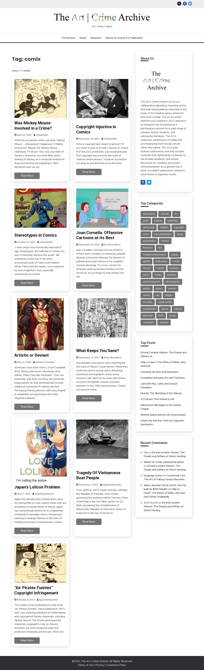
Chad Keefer (110, 138)
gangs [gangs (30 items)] (174, 254)
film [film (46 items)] (160, 247)
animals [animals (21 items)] (165, 213)
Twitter (190, 4)
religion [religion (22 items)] (169, 295)
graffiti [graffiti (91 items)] (146, 261)
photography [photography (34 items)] (173, 281)
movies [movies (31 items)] (147, 268)
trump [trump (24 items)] (172, 315)
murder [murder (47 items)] (160, 268)
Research (96, 37)
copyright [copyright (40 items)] (179, 227)
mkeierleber (42, 134)
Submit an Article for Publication (124, 37)
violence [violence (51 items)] (164, 322)
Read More (27, 175)
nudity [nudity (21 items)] (158, 274)
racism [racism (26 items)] (146, 295)
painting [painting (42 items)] (171, 274)
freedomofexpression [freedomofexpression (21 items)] (154, 254)
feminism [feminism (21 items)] (148, 247)
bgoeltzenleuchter (44, 493)
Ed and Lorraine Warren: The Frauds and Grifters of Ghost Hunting (163, 506)
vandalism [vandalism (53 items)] (148, 322)
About (82, 37)
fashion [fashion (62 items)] (165, 240)
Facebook (185, 4)
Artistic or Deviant (31, 355)
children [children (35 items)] (164, 227)
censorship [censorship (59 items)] (148, 227)
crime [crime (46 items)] (146, 234)
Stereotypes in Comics (35, 235)
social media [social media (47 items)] (164, 302)
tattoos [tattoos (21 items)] (178, 308)
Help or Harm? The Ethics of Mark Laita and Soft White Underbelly (164, 492)
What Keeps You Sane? (97, 350)
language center (153, 475)
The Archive (68, 37)
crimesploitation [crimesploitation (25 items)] (162, 234)
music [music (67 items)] (146, 274)
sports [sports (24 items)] (164, 308)
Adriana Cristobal (45, 362)
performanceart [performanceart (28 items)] (151, 281)
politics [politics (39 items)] (146, 288)
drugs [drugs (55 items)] (180, 234)
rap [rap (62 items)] (157, 295)
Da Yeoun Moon (112, 244)
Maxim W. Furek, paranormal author (164, 461)
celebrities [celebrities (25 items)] (173, 220)
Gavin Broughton (113, 357)
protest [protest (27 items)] (172, 288)
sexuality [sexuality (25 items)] (147, 302)
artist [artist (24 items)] (146, 220)
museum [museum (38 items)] (174, 268)
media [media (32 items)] (176, 261)
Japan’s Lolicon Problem (37, 487)
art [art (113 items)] (176, 213)
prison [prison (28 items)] (159, 288)
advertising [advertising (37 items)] (149, 213)
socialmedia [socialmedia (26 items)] (149, 308)
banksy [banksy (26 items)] (158, 220)
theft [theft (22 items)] (161, 315)
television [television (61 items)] (148, 315)
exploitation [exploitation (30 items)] (149, 240)
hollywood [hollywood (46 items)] (161, 261)
